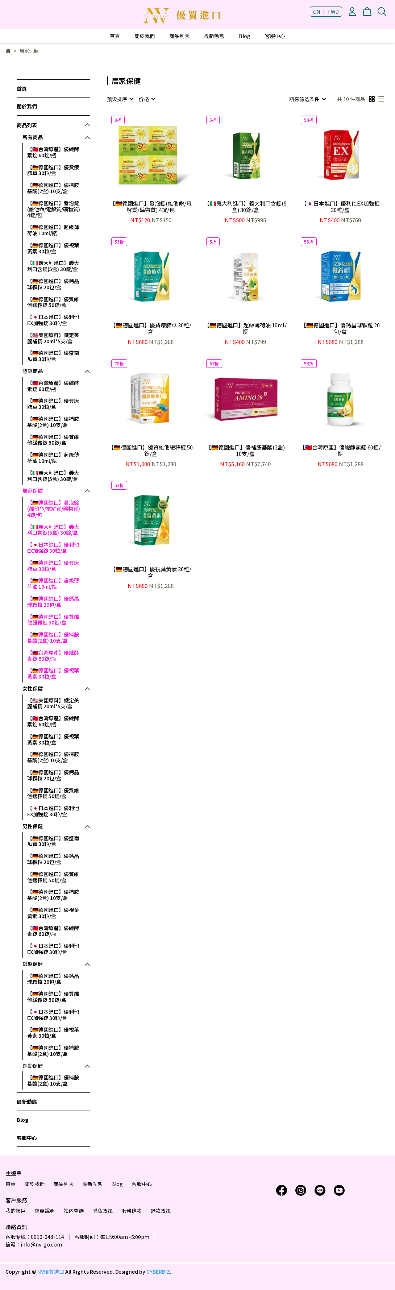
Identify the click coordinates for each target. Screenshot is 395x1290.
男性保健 (32, 826)
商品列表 (179, 36)
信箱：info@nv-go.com (33, 1244)
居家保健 (32, 491)
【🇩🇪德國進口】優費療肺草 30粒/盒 (53, 170)
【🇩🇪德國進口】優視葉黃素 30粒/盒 (53, 248)
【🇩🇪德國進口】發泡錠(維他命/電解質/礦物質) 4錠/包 (53, 209)
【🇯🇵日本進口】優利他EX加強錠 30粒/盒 (53, 320)
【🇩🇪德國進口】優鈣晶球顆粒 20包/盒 (53, 284)
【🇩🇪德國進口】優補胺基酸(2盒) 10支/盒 (53, 188)
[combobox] (120, 98)
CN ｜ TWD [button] (326, 11)
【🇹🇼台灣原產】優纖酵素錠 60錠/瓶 (53, 152)
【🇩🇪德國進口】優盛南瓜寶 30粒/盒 (53, 355)
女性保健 (32, 688)
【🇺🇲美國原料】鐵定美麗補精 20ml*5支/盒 (53, 338)
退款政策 (160, 1210)
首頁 (115, 36)
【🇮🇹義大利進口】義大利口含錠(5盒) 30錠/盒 (53, 266)
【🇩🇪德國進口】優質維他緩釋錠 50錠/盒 (53, 302)
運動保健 (32, 1066)
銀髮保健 (32, 964)
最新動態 (214, 36)
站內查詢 (73, 1210)
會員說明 (44, 1210)
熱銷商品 (32, 371)
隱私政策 (102, 1210)
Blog (244, 36)
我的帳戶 (15, 1210)
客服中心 (275, 36)
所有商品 (32, 137)
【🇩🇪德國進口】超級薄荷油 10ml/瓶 (53, 230)
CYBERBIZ (158, 1271)
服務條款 (131, 1210)
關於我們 (144, 36)
